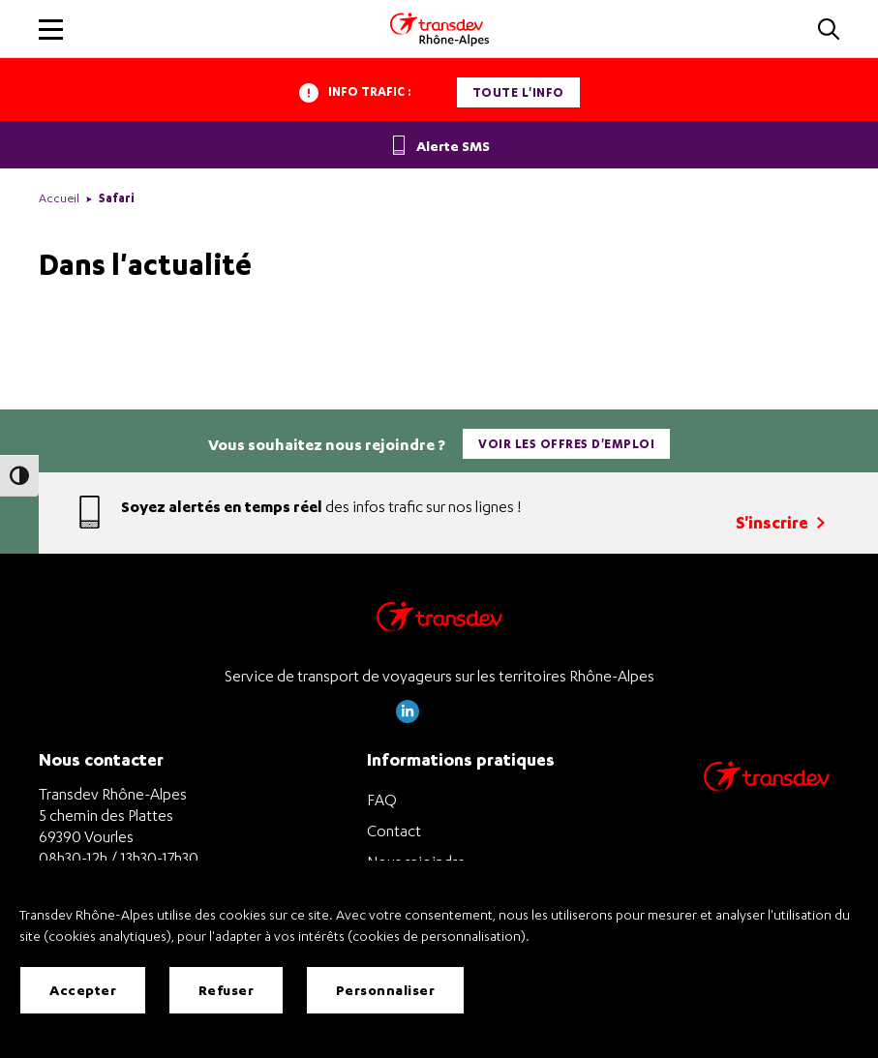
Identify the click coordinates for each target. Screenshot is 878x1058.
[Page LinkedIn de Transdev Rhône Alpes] (407, 718)
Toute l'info (518, 92)
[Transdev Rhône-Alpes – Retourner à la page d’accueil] (439, 621)
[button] (828, 30)
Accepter (82, 990)
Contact (394, 830)
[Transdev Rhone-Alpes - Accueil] (439, 29)
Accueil (59, 198)
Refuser (226, 990)
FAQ (382, 799)
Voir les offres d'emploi (566, 444)
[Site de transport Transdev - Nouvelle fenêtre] (766, 802)
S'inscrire (780, 522)
